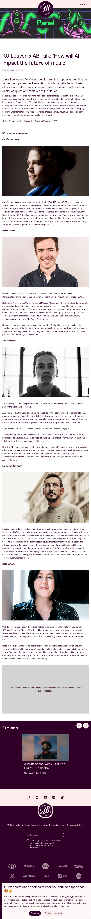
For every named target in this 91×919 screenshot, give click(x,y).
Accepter (35, 913)
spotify (53, 797)
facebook (37, 797)
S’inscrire (62, 835)
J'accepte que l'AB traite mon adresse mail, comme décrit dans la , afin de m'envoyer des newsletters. (45, 844)
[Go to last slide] (79, 725)
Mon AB (83, 4)
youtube (45, 797)
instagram (28, 797)
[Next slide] (86, 725)
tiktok (62, 797)
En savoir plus (64, 906)
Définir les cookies (53, 913)
